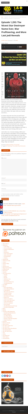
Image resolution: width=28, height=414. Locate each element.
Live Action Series (7, 273)
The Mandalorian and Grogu (10, 305)
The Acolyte (6, 280)
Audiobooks (5, 259)
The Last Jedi (16, 144)
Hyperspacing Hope (7, 267)
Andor (5, 276)
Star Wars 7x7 (12, 410)
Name (4, 178)
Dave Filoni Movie (8, 287)
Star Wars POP (6, 327)
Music (4, 308)
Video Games (6, 336)
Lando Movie (7, 290)
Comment (4, 158)
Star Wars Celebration (8, 325)
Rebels (5, 250)
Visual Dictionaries (21, 146)
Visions (5, 257)
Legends (4, 272)
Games (4, 264)
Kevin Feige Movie (8, 317)
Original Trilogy (8, 293)
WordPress (22, 410)
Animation (5, 245)
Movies (4, 286)
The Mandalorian (8, 283)
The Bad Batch (7, 256)
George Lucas (6, 266)
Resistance (6, 252)
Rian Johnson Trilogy (9, 296)
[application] (14, 47)
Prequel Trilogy (7, 294)
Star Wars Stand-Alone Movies (10, 328)
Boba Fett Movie (7, 314)
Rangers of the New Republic (10, 318)
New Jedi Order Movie (9, 291)
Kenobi (5, 277)
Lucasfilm (5, 284)
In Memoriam (6, 269)
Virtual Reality (6, 338)
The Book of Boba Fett (9, 281)
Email (4, 183)
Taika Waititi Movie (8, 301)
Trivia (4, 334)
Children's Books (6, 260)
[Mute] (25, 46)
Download (20, 51)
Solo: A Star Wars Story (9, 300)
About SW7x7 (6, 243)
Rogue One (6, 297)
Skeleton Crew (7, 279)
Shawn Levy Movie (8, 298)
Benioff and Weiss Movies (10, 312)
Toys (4, 332)
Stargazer (14, 412)
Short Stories (6, 324)
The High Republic (7, 329)
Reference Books (10, 144)
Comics (4, 262)
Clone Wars (6, 246)
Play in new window (11, 51)
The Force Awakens (8, 303)
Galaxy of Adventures (9, 249)
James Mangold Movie (9, 288)
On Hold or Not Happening (9, 311)
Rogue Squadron (8, 320)
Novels (4, 310)
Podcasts (5, 321)
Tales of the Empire (8, 253)
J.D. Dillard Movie (8, 315)
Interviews (5, 270)
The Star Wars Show (7, 331)
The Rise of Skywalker (9, 307)
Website (4, 188)
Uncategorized (6, 335)
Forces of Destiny (8, 248)
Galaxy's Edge (6, 263)
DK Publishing (9, 146)
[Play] (2, 46)
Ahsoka (5, 274)
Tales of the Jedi (7, 255)
